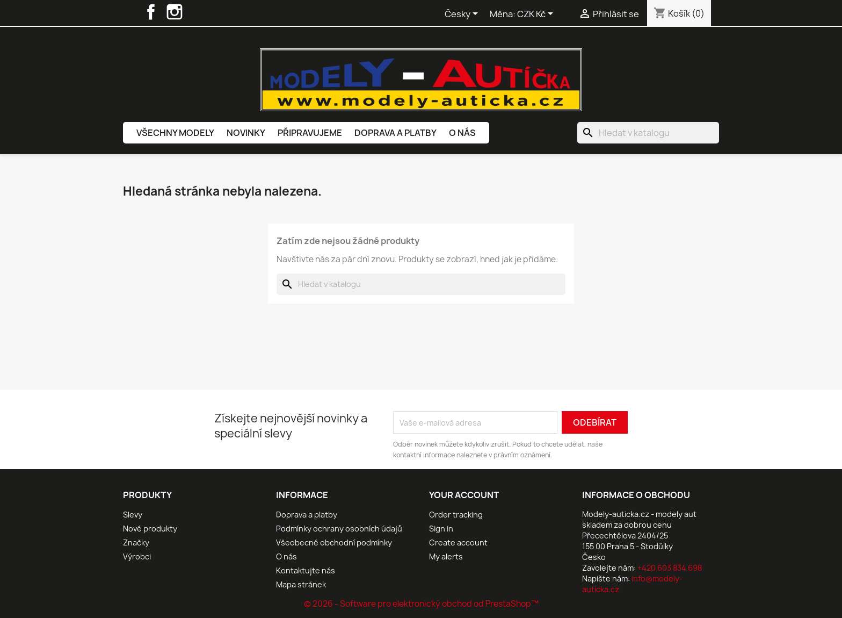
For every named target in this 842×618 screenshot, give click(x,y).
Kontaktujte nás (305, 570)
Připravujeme (310, 133)
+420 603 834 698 (669, 568)
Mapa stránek (301, 584)
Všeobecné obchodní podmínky (334, 542)
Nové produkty (150, 528)
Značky (136, 542)
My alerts (446, 556)
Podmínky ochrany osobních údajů (339, 528)
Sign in (441, 528)
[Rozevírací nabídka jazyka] (463, 14)
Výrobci (137, 556)
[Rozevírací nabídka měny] (537, 14)
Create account (458, 542)
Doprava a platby (395, 133)
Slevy (132, 514)
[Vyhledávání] (648, 132)
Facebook (151, 12)
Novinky (246, 133)
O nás (462, 133)
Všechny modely (175, 133)
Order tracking (456, 514)
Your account (464, 495)
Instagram (174, 12)
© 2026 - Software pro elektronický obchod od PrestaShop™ (421, 603)
